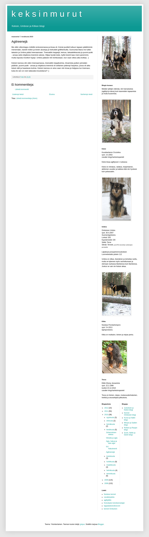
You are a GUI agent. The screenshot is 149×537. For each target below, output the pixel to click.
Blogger (101, 524)
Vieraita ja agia (111, 438)
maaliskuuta (111, 465)
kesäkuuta (110, 430)
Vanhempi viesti (86, 94)
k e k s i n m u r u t (46, 14)
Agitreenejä (110, 452)
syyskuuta (110, 417)
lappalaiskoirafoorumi (112, 506)
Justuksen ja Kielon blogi (129, 409)
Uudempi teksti (17, 94)
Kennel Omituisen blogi (130, 414)
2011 (106, 411)
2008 (106, 483)
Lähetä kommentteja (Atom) (26, 98)
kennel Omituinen (110, 509)
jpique (82, 524)
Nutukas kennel (110, 494)
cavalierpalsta (109, 497)
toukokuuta (110, 456)
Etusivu (52, 94)
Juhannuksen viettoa (111, 433)
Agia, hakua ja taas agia (111, 442)
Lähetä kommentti (22, 89)
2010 (106, 415)
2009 (106, 480)
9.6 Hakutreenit (111, 448)
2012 (106, 408)
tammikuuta (110, 474)
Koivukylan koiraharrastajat (114, 503)
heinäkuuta (110, 424)
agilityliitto (107, 500)
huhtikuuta (110, 462)
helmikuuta (110, 470)
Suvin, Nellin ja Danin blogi (129, 434)
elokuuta (109, 421)
